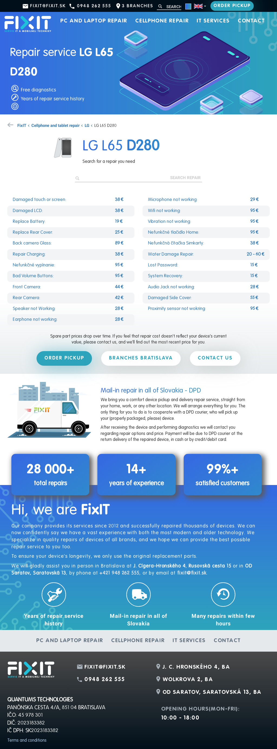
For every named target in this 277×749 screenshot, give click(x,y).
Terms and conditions (27, 740)
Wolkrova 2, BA (188, 679)
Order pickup (231, 6)
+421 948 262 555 (119, 573)
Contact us (215, 358)
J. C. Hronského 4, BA (196, 667)
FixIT (21, 125)
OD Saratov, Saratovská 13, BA (212, 692)
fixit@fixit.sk (48, 6)
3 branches (137, 6)
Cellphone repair (162, 21)
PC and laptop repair (93, 21)
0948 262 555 (94, 6)
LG (87, 125)
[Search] (169, 6)
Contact (251, 21)
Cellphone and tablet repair (55, 125)
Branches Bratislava (141, 358)
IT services (213, 21)
